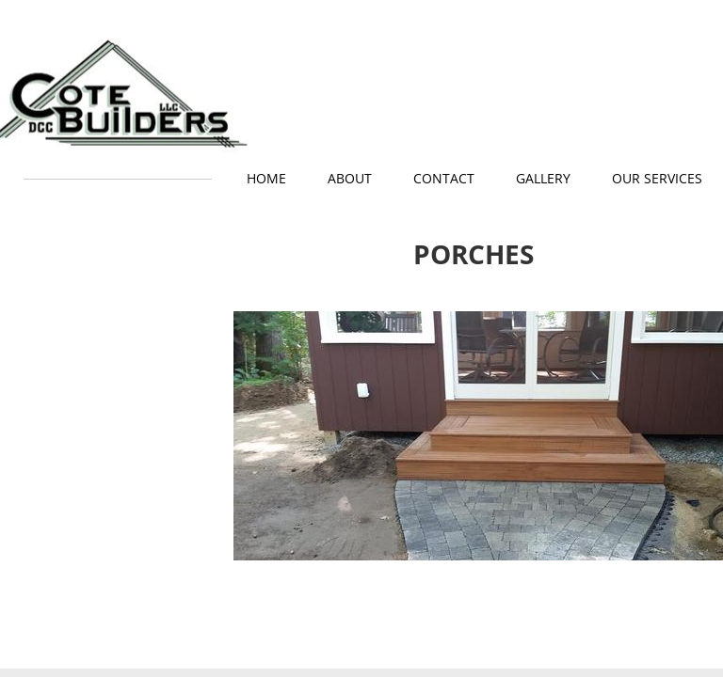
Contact (443, 178)
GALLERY (543, 178)
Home (266, 178)
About (350, 178)
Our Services (657, 178)
